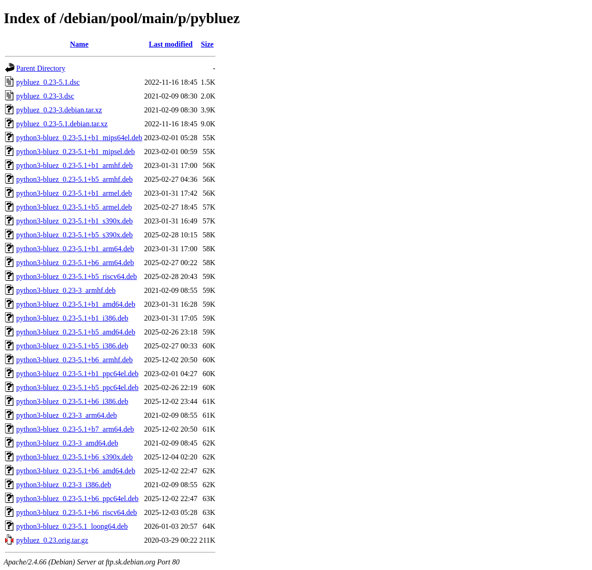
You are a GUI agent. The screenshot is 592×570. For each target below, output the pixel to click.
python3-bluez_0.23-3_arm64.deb (66, 415)
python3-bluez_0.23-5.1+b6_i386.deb (72, 401)
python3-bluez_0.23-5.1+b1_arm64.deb (75, 249)
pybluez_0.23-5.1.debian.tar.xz (62, 124)
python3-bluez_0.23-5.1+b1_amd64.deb (75, 304)
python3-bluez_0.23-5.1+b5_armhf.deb (74, 179)
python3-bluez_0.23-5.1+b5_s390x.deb (74, 235)
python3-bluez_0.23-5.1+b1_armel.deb (74, 193)
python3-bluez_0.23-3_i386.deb (63, 485)
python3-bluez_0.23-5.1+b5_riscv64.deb (76, 276)
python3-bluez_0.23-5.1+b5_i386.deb (72, 346)
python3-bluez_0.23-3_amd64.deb (67, 443)
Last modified (171, 44)
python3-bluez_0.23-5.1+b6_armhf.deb (74, 360)
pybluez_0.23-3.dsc (45, 96)
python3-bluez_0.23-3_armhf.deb (66, 290)
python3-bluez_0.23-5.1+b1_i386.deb (72, 318)
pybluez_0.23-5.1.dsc (48, 82)
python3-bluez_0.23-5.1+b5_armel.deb (74, 207)
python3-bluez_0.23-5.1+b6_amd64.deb (75, 471)
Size (207, 44)
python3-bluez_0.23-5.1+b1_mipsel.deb (75, 151)
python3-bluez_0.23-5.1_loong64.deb (72, 526)
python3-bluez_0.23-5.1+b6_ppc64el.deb (77, 498)
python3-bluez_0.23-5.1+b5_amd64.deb (75, 332)
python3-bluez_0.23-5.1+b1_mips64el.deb (79, 138)
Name (79, 44)
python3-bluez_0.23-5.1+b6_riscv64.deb (76, 512)
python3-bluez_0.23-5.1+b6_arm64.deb (75, 262)
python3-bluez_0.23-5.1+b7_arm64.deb (75, 429)
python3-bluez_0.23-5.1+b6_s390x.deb (74, 457)
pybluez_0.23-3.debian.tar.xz (59, 110)
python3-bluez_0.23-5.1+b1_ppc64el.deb (77, 374)
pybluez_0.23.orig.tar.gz (52, 540)
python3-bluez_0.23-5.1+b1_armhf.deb (74, 165)
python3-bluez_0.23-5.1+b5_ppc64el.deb (77, 387)
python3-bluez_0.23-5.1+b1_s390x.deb (74, 221)
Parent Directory (40, 68)
